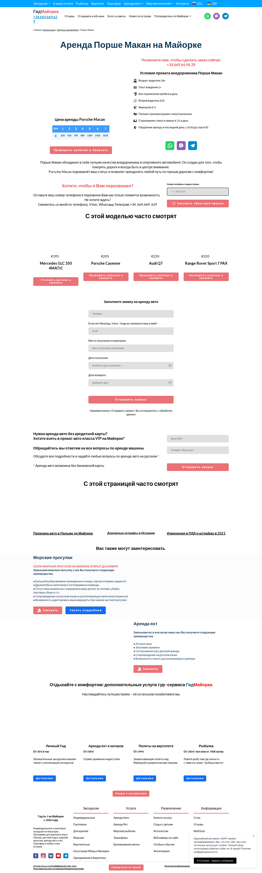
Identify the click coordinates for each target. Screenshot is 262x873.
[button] (207, 16)
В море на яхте (63, 3)
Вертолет (97, 3)
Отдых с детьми (163, 824)
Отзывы (70, 16)
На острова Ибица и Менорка (91, 851)
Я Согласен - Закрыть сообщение (215, 860)
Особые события (164, 844)
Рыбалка (82, 3)
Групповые (80, 824)
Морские (78, 837)
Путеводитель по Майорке (171, 16)
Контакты (182, 3)
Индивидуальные (84, 817)
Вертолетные (81, 844)
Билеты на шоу (163, 817)
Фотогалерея (162, 851)
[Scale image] (181, 584)
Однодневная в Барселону (89, 857)
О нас (197, 817)
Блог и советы (117, 16)
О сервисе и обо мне (91, 16)
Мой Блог (199, 831)
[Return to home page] (46, 11)
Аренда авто (132, 3)
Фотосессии (161, 831)
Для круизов (80, 831)
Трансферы (120, 837)
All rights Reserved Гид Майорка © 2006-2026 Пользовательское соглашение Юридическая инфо (58, 867)
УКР (214, 3)
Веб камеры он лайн (166, 837)
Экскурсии (40, 3)
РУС (199, 3)
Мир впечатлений (158, 3)
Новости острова (140, 16)
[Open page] (194, 3)
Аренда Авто (121, 817)
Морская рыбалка (124, 831)
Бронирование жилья (126, 844)
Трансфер (114, 3)
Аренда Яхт (120, 824)
